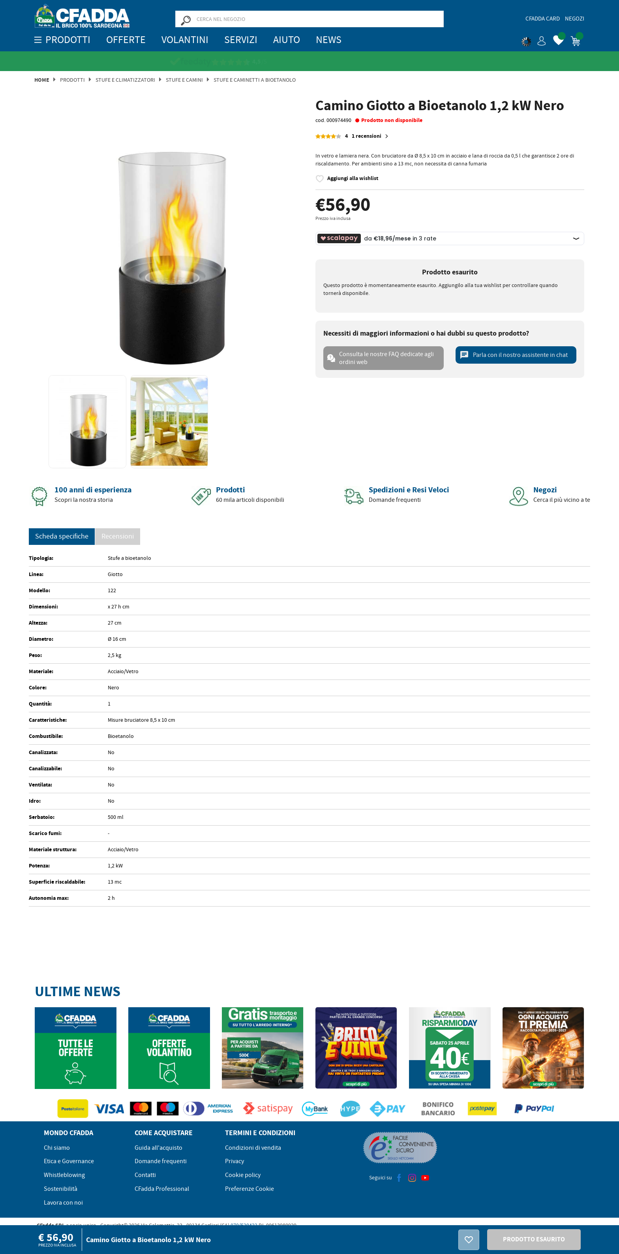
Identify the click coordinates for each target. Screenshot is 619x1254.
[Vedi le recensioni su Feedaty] (304, 61)
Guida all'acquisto (158, 1148)
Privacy (234, 1161)
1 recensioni (371, 136)
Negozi (574, 19)
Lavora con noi (63, 1203)
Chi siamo (57, 1148)
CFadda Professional (162, 1189)
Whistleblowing (64, 1175)
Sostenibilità (60, 1189)
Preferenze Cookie (249, 1189)
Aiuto (286, 39)
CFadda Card (542, 19)
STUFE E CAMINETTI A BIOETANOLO (255, 79)
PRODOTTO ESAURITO (534, 1239)
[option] (169, 233)
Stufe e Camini (184, 79)
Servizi (240, 39)
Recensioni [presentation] (117, 536)
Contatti (145, 1175)
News (328, 39)
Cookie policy (243, 1175)
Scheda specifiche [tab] (61, 536)
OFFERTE (126, 39)
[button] (534, 39)
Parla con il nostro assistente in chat (514, 355)
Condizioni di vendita (253, 1148)
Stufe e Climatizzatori (125, 79)
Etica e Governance (69, 1161)
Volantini (184, 39)
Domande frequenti (161, 1161)
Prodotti (72, 79)
